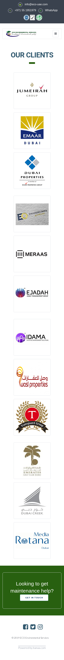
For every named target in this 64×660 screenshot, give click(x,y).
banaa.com (39, 647)
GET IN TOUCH (34, 597)
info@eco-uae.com (36, 4)
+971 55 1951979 (25, 10)
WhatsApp (51, 10)
